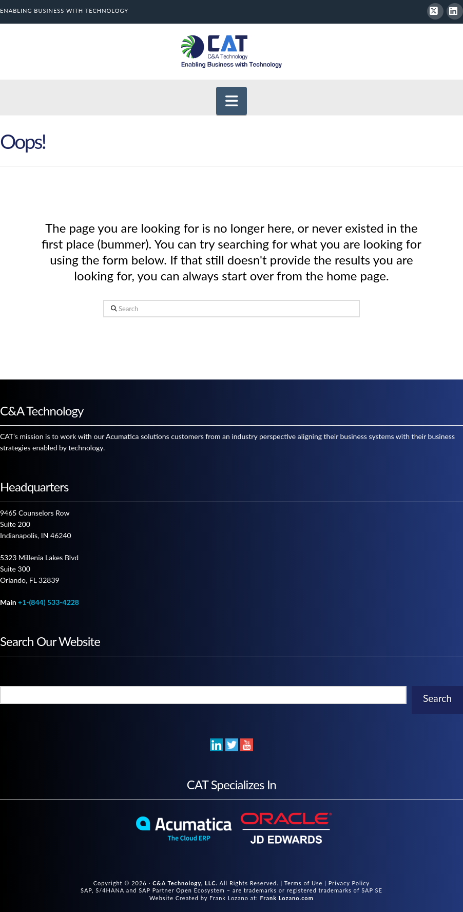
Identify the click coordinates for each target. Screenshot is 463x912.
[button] (231, 101)
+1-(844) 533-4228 (48, 602)
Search (437, 698)
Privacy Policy (349, 883)
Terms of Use (303, 883)
